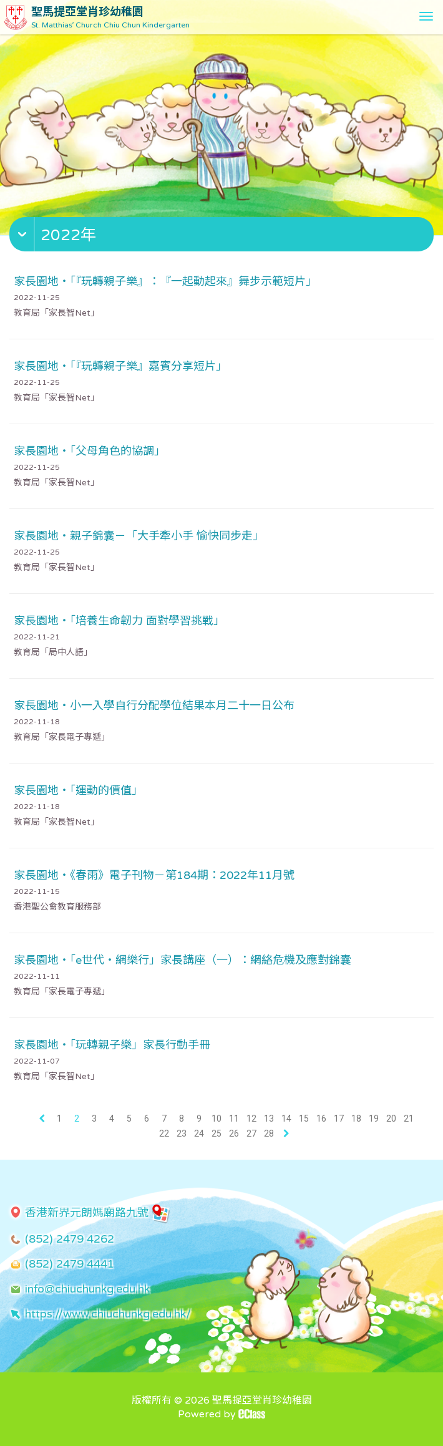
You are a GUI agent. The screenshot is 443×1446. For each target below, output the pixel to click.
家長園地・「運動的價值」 (78, 790)
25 (216, 1133)
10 (216, 1118)
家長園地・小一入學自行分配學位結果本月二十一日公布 (154, 705)
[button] (223, 237)
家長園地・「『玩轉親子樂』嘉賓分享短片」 (120, 366)
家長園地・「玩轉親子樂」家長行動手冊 (112, 1045)
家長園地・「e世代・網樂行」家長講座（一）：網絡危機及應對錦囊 (182, 960)
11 (234, 1118)
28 (269, 1133)
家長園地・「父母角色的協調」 (89, 451)
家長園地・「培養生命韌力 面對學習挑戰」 (119, 621)
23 (182, 1133)
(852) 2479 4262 (69, 1239)
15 (304, 1118)
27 (251, 1133)
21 (409, 1118)
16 (321, 1118)
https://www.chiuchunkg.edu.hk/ (108, 1314)
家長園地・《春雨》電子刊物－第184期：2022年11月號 (154, 875)
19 (374, 1118)
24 (199, 1133)
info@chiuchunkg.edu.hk (87, 1289)
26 (234, 1133)
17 (339, 1118)
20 (391, 1118)
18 (356, 1118)
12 (251, 1118)
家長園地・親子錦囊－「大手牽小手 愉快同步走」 (139, 536)
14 (286, 1118)
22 (164, 1133)
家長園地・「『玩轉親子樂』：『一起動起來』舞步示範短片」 (165, 281)
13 (269, 1118)
